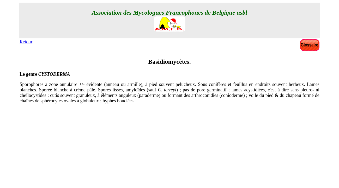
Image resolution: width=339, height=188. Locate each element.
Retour (26, 41)
